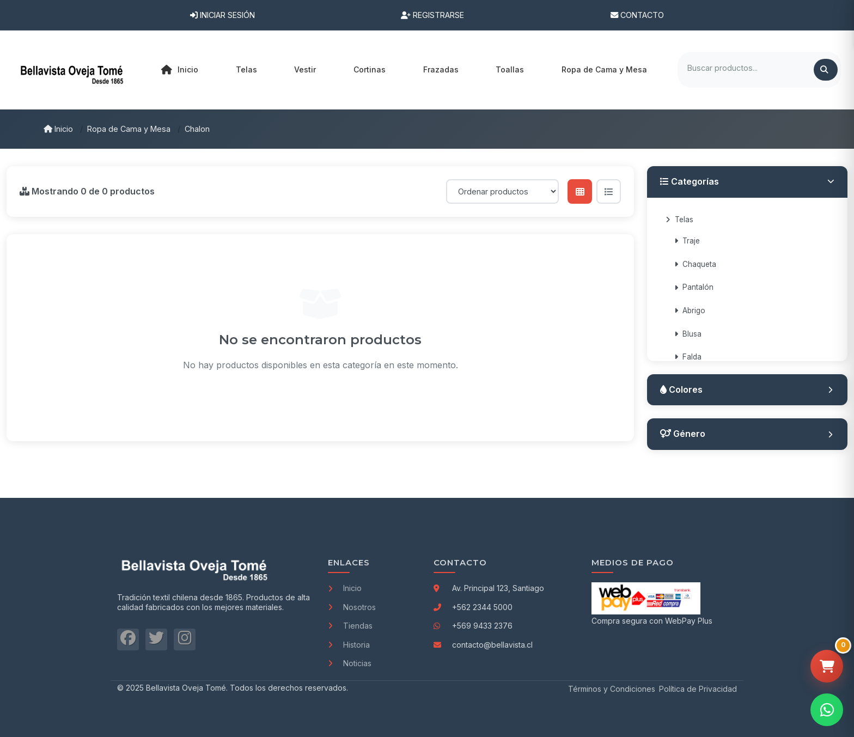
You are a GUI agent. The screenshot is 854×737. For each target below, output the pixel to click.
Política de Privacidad (698, 688)
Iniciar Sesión (222, 15)
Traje (687, 240)
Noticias (349, 663)
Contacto (637, 15)
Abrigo (689, 310)
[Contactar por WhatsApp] (826, 709)
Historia (349, 644)
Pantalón (693, 287)
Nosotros (352, 607)
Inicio (179, 69)
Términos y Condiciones (611, 688)
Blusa (687, 334)
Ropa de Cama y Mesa (128, 128)
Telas (679, 219)
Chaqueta (695, 264)
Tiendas (350, 625)
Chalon (197, 128)
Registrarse (432, 15)
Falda (687, 356)
